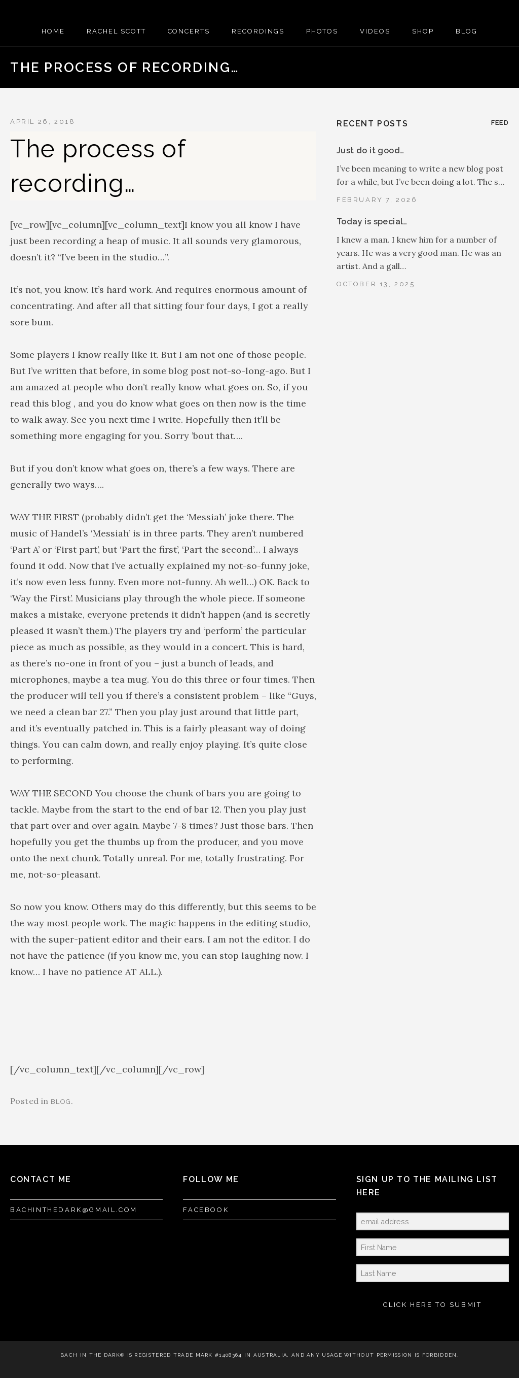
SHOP (423, 31)
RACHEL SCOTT (116, 31)
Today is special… (372, 221)
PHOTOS (322, 31)
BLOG (466, 31)
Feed (500, 122)
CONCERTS (189, 31)
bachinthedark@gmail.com (73, 1210)
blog (61, 1101)
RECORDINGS (258, 31)
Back (482, 67)
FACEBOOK (206, 1210)
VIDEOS (375, 31)
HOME (53, 31)
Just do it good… (370, 150)
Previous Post (466, 67)
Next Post (498, 67)
